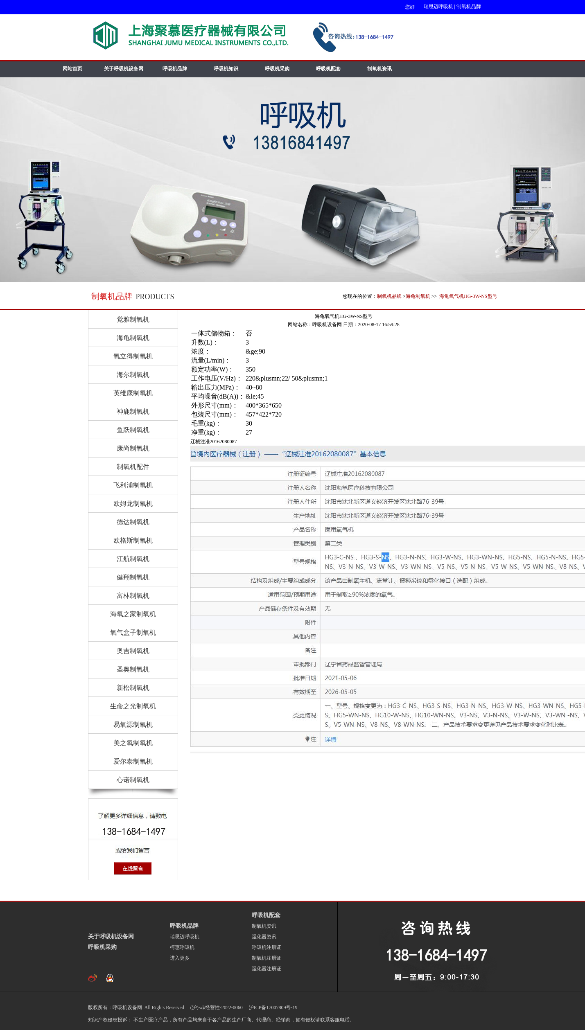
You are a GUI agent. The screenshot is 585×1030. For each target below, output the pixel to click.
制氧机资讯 (379, 69)
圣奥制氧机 (133, 669)
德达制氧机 (133, 521)
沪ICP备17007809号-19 (273, 1007)
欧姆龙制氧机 (133, 503)
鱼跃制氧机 (133, 429)
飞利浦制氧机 (133, 485)
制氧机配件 (133, 466)
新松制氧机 (133, 687)
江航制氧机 (133, 558)
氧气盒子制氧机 (133, 632)
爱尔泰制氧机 (133, 761)
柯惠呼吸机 (182, 947)
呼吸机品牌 (175, 69)
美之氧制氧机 (133, 742)
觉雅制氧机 (133, 319)
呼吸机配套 (328, 69)
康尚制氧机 (133, 448)
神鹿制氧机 (133, 411)
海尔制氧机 (133, 374)
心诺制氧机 (133, 779)
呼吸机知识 (226, 69)
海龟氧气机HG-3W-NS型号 (467, 296)
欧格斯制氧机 (133, 540)
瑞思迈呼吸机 (438, 6)
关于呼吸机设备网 (123, 69)
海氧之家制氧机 (133, 614)
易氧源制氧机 (133, 724)
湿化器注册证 (266, 968)
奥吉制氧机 (133, 650)
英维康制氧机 (133, 393)
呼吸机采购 (277, 69)
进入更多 (180, 958)
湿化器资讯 (264, 937)
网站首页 (72, 69)
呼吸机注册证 (266, 947)
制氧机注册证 (266, 958)
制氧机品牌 (468, 6)
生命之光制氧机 (133, 706)
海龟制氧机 (418, 296)
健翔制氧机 (133, 577)
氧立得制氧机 (133, 356)
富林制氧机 (133, 595)
